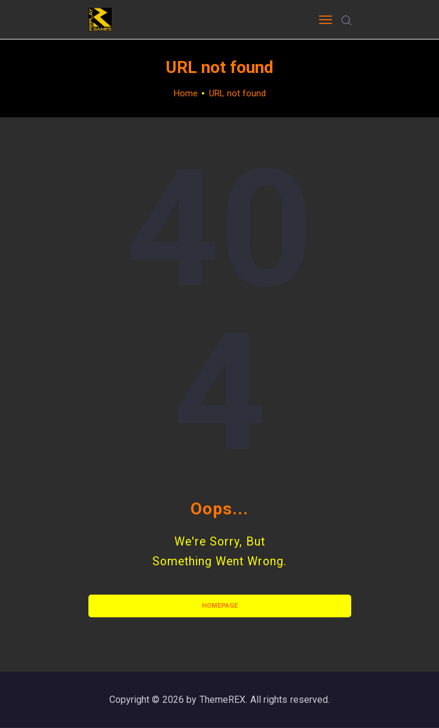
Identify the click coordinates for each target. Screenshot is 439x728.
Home (186, 93)
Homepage (220, 606)
